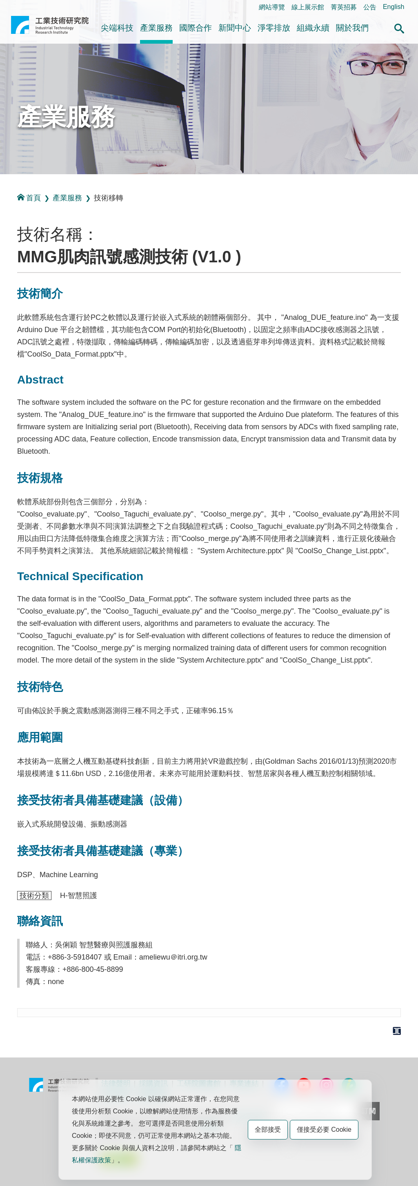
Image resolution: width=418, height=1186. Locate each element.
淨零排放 (274, 27)
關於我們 (352, 27)
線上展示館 (307, 7)
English (393, 6)
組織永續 (313, 27)
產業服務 (156, 27)
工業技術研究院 (50, 28)
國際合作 (195, 27)
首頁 (29, 197)
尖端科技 (117, 27)
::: (13, 6)
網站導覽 (272, 7)
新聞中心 (234, 27)
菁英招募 (344, 7)
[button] (399, 27)
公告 (369, 7)
